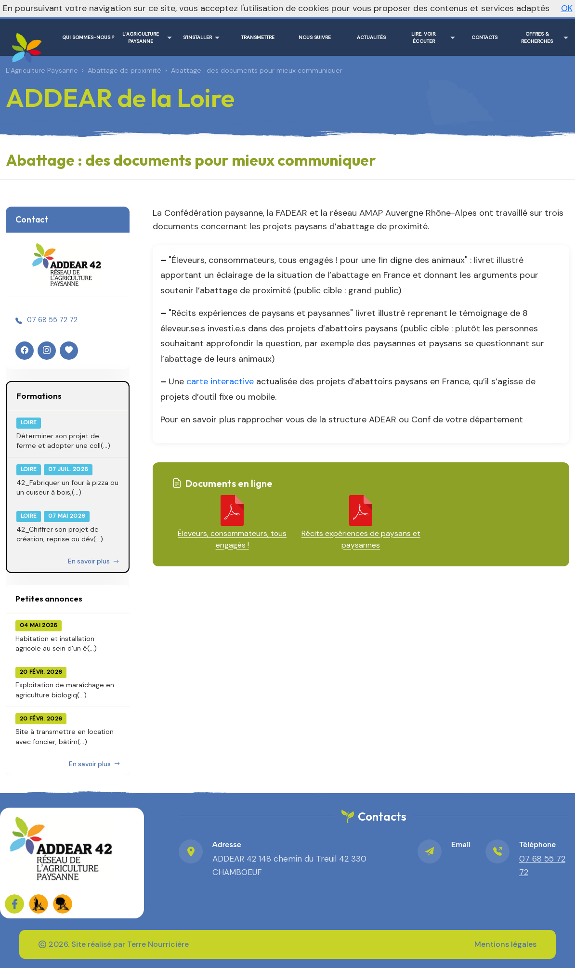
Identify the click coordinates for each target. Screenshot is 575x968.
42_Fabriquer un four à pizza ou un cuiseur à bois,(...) (67, 487)
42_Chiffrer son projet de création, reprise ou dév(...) (59, 534)
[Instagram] (47, 350)
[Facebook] (24, 350)
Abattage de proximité (124, 70)
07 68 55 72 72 (52, 319)
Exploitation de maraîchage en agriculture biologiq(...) (64, 689)
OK (567, 8)
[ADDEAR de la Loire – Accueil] (25, 44)
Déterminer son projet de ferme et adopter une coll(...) (63, 441)
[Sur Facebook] (14, 904)
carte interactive (220, 381)
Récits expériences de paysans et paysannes (360, 539)
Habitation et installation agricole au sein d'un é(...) (56, 643)
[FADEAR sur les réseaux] (38, 904)
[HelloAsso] (69, 350)
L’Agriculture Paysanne (42, 70)
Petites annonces (48, 598)
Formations (39, 396)
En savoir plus (93, 561)
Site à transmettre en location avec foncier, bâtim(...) (64, 736)
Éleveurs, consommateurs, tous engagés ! (232, 539)
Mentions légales (505, 944)
